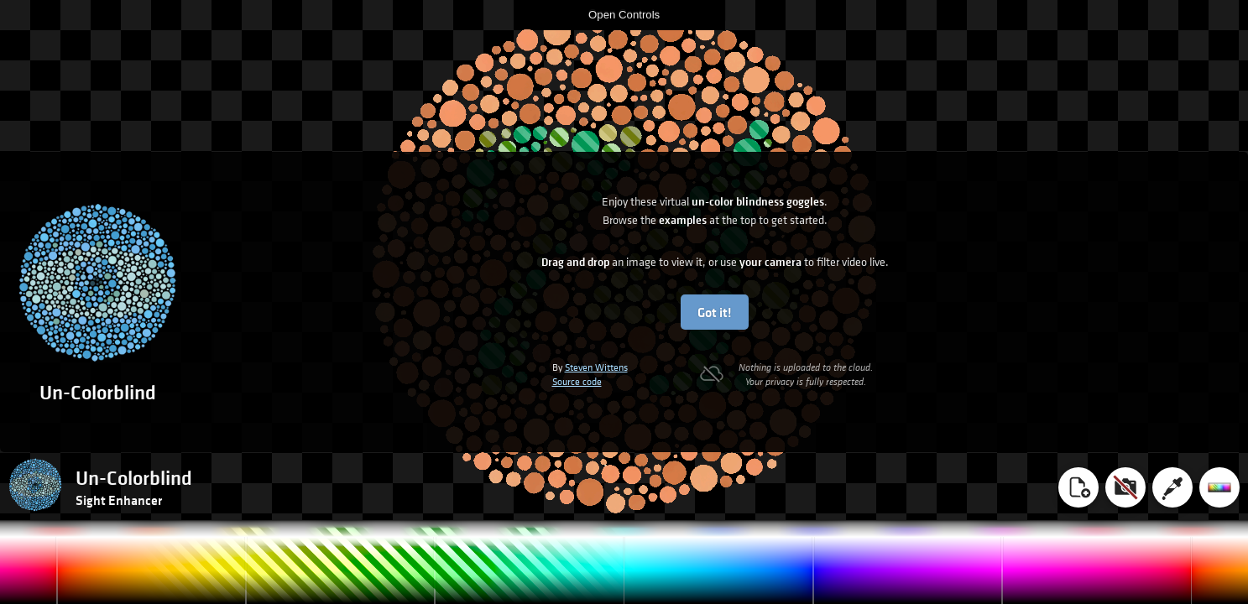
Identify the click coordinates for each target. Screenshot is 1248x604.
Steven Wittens (596, 367)
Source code (577, 381)
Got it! (714, 312)
